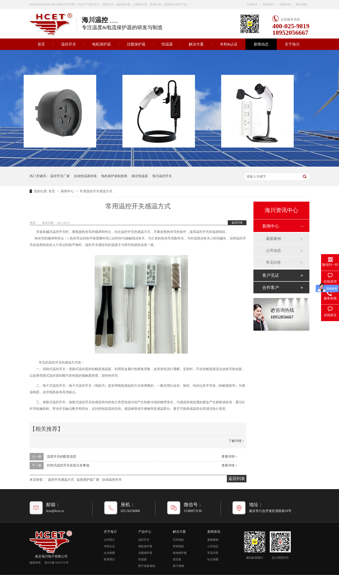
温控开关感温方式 (61, 479)
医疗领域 (178, 566)
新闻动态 (261, 44)
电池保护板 (180, 552)
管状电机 (178, 546)
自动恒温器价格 (85, 176)
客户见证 (270, 275)
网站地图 (301, 4)
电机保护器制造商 (114, 176)
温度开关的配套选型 (61, 456)
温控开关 (68, 44)
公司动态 (273, 250)
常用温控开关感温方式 (96, 191)
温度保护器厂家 (87, 479)
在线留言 (252, 4)
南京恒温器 (139, 176)
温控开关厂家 (60, 176)
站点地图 (212, 559)
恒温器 (167, 44)
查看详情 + (229, 456)
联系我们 (268, 4)
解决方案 (196, 44)
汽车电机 (178, 539)
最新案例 (273, 239)
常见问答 (273, 262)
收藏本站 (285, 4)
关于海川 (292, 44)
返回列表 (237, 222)
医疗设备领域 (146, 566)
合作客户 (270, 287)
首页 (41, 44)
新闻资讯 (213, 531)
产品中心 (144, 531)
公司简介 (109, 539)
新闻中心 (68, 191)
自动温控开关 (112, 479)
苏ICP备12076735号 (57, 562)
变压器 (177, 559)
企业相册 (109, 552)
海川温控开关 (162, 176)
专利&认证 (229, 44)
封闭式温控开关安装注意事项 (68, 465)
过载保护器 (136, 44)
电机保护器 (101, 44)
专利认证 (109, 546)
